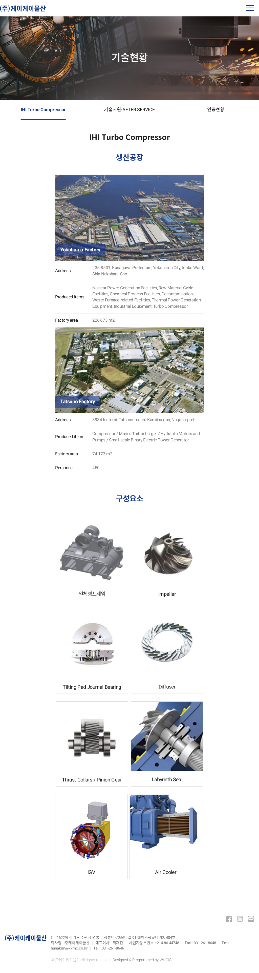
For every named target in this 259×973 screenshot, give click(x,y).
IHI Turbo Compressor (43, 109)
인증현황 (215, 109)
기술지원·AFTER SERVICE (129, 109)
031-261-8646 (113, 948)
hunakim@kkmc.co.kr (69, 948)
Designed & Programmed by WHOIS (142, 960)
